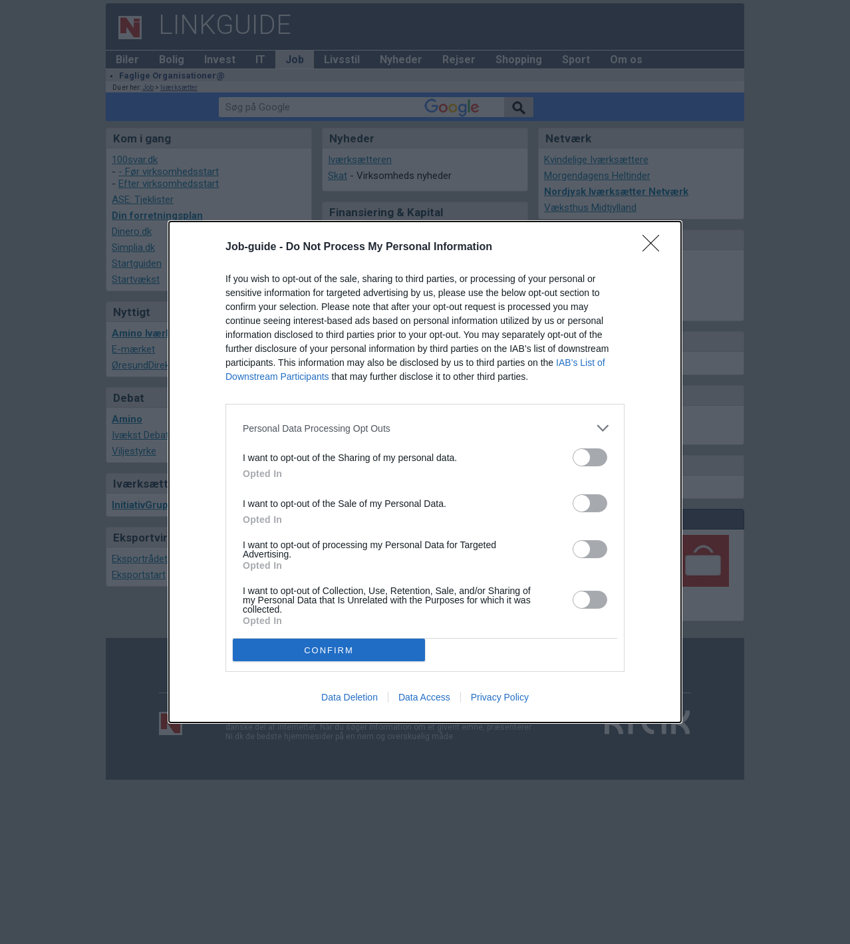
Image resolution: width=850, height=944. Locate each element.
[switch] (590, 457)
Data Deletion (349, 697)
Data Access (424, 697)
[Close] (655, 247)
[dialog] (425, 472)
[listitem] (425, 428)
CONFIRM (329, 650)
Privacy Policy (500, 697)
